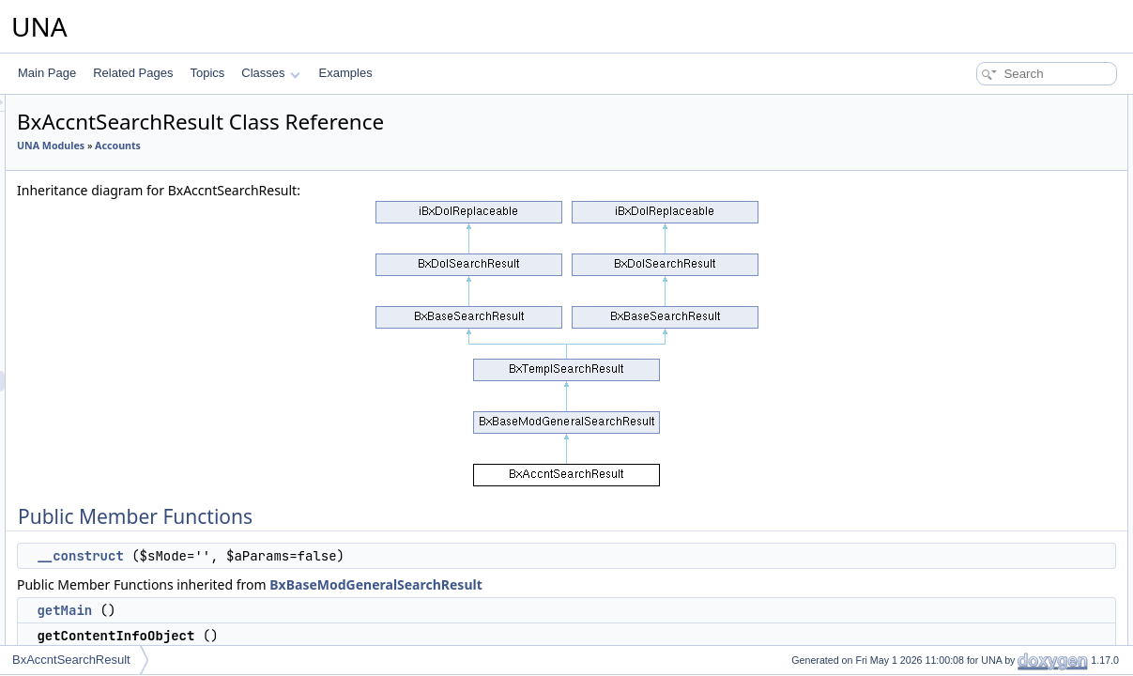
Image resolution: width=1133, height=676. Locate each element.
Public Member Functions (987, 105)
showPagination (978, 311)
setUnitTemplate (979, 538)
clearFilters (966, 621)
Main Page (47, 73)
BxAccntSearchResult (71, 660)
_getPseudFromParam (995, 415)
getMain (299, 610)
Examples (346, 73)
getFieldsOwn (973, 187)
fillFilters (959, 642)
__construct (314, 555)
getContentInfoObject (992, 167)
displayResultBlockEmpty (1002, 497)
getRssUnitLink (977, 229)
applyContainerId (981, 373)
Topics (207, 73)
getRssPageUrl (977, 249)
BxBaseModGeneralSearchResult (610, 584)
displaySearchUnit (984, 518)
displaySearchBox (984, 353)
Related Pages (133, 73)
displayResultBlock (986, 332)
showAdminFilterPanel (994, 600)
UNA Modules (285, 145)
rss (946, 270)
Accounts (352, 145)
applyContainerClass (991, 456)
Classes (270, 73)
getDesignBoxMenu (988, 559)
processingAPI (975, 291)
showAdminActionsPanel (1001, 580)
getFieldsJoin (972, 208)
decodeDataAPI (978, 394)
